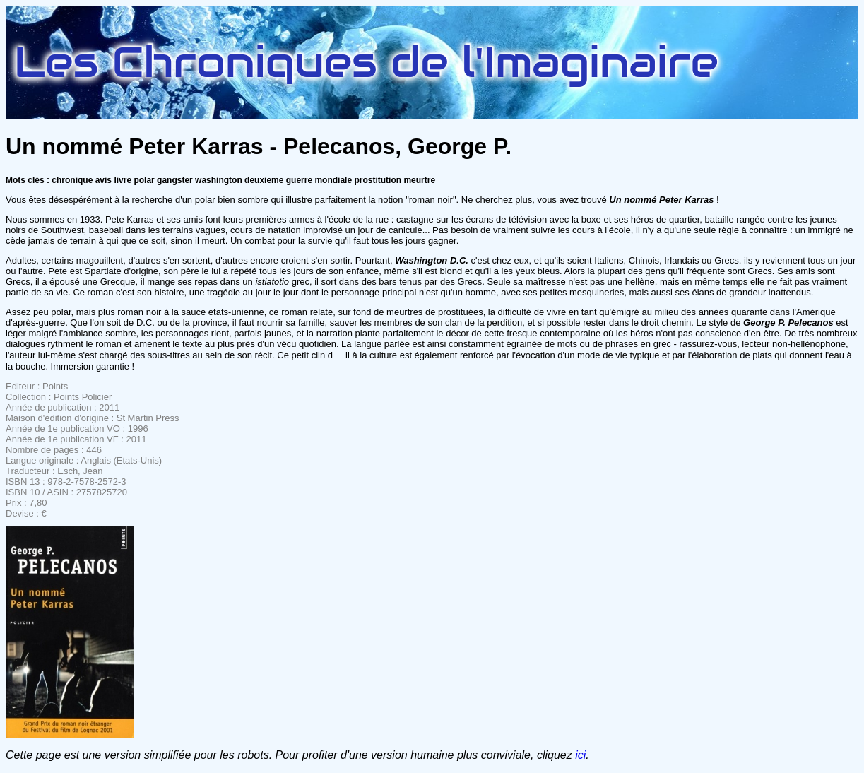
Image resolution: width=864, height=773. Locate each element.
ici (580, 755)
